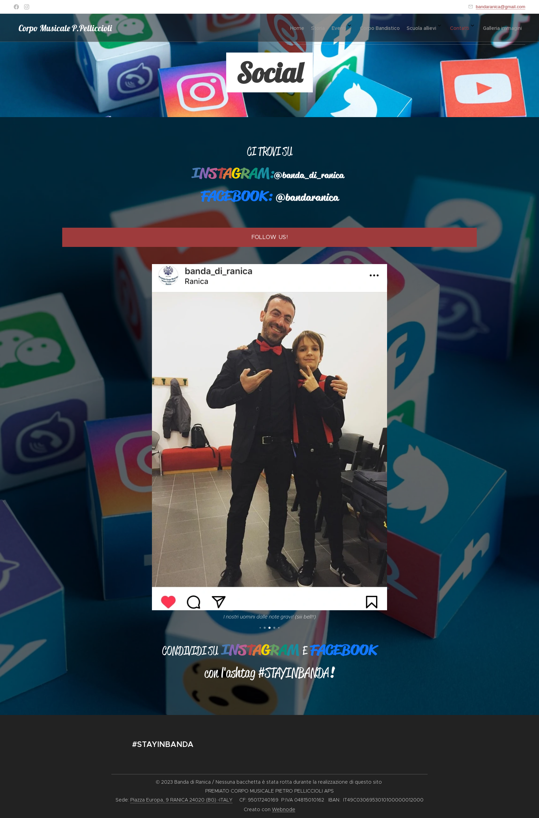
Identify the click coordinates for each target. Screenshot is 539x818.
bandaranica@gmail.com (500, 6)
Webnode (283, 809)
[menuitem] (430, 28)
